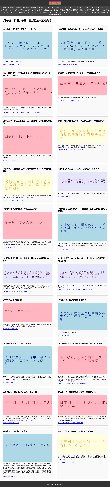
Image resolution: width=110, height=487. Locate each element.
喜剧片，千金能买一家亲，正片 (42, 9)
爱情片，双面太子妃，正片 (12, 11)
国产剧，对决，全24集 (10, 12)
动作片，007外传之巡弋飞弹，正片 (13, 64)
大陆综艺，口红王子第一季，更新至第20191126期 (17, 291)
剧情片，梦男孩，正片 (9, 382)
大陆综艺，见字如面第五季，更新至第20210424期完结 (73, 383)
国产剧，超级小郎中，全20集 (66, 462)
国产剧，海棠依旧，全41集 (86, 11)
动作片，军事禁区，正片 (10, 476)
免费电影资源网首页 (8, 7)
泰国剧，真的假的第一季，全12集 (67, 64)
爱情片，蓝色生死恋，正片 (10, 329)
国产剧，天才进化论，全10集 (62, 9)
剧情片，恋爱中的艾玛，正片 (99, 7)
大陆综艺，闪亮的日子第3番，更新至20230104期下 (17, 9)
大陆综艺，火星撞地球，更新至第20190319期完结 (30, 7)
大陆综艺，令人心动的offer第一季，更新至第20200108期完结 (75, 289)
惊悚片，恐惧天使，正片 (10, 247)
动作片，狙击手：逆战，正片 (55, 7)
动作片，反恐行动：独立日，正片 (64, 12)
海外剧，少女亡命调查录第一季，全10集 (14, 200)
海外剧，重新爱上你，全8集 (66, 249)
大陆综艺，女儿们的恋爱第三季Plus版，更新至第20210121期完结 (21, 112)
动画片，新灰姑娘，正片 (83, 12)
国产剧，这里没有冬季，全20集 (44, 12)
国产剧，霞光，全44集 (64, 335)
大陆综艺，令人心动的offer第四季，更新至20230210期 (37, 11)
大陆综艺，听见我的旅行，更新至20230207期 (71, 150)
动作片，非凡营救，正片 (26, 12)
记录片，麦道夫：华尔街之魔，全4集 (68, 100)
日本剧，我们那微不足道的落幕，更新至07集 (70, 423)
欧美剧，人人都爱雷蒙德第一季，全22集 (65, 11)
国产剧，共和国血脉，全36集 (11, 423)
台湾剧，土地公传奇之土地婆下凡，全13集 (77, 7)
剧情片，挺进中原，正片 (10, 160)
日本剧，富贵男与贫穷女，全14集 (81, 9)
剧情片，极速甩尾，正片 (65, 196)
